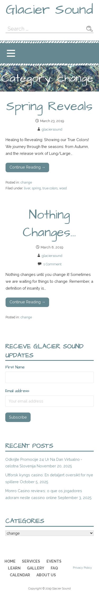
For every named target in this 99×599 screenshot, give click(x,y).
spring (36, 188)
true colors (50, 188)
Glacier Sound (49, 9)
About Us (46, 575)
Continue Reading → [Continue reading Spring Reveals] (27, 167)
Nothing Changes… (49, 223)
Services (31, 561)
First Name (15, 367)
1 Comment (52, 264)
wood (63, 188)
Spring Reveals (49, 106)
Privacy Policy (82, 567)
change (26, 182)
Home (10, 561)
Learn (14, 568)
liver (27, 188)
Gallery (35, 568)
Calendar (20, 575)
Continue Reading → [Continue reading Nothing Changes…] (27, 302)
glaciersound (52, 129)
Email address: (17, 391)
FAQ (54, 568)
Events (54, 561)
